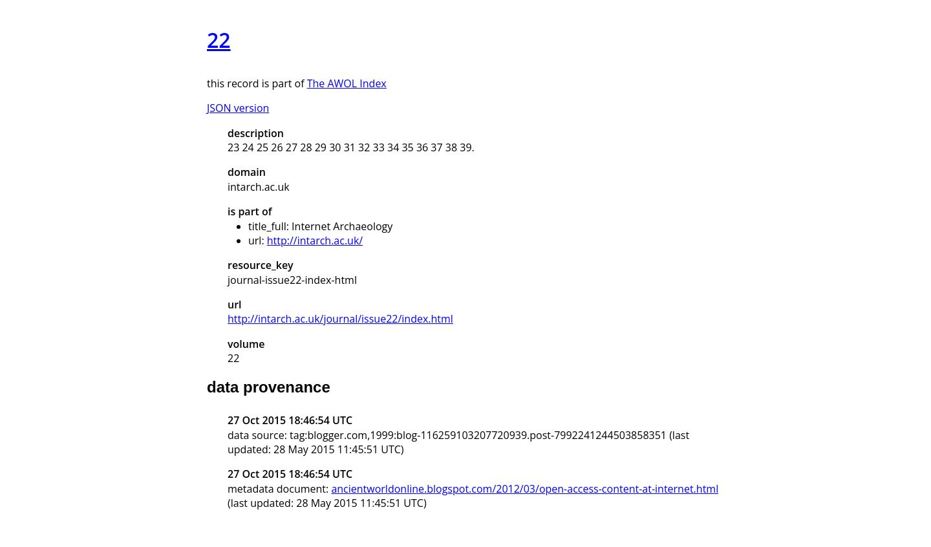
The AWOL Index (347, 83)
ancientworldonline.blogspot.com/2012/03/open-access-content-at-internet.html (524, 489)
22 (219, 40)
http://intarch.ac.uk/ (315, 240)
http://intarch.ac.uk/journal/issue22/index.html (340, 319)
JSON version (238, 108)
